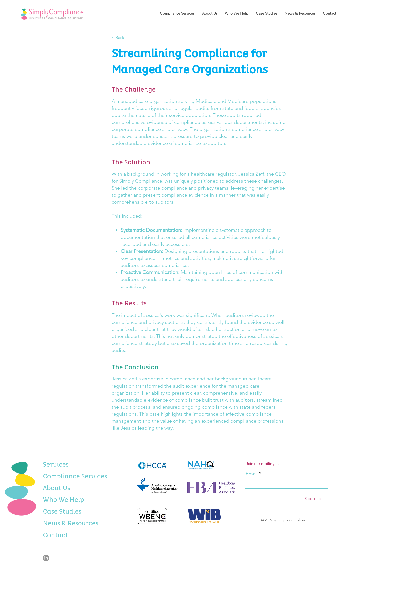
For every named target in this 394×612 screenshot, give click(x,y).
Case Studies (56, 512)
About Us (56, 488)
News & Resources (56, 523)
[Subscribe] (312, 498)
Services (56, 465)
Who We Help (56, 500)
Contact (55, 535)
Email (251, 473)
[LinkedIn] (46, 558)
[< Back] (128, 38)
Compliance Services (56, 476)
